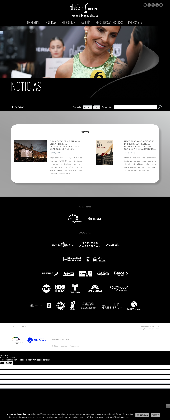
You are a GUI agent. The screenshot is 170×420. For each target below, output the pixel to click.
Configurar (142, 415)
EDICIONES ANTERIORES (109, 23)
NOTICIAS (51, 23)
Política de (59, 346)
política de (119, 417)
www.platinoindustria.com (149, 329)
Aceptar (155, 415)
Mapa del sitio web (18, 326)
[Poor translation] (9, 363)
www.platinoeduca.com (150, 326)
